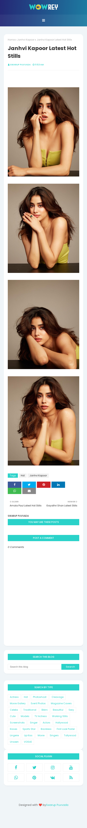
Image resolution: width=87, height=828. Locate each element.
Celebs (14, 709)
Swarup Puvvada (20, 64)
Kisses (13, 729)
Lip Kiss (28, 735)
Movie (41, 735)
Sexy (71, 709)
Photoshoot (39, 697)
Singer (33, 722)
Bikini (45, 709)
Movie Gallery (18, 703)
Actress (14, 697)
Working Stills (60, 716)
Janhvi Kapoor (25, 39)
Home (11, 39)
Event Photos (38, 703)
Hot (23, 475)
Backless (46, 729)
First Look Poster (66, 729)
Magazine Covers (61, 703)
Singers (54, 735)
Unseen (14, 741)
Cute (13, 716)
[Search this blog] (34, 667)
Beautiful (58, 709)
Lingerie (14, 735)
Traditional (29, 709)
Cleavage (58, 697)
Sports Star (29, 729)
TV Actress (41, 716)
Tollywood (70, 735)
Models (25, 716)
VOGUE (28, 741)
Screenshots (17, 722)
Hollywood (62, 722)
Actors (46, 722)
